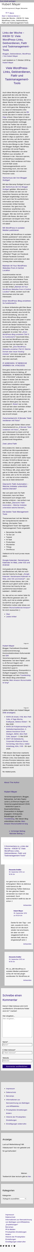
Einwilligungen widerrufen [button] (16, 1124)
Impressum (10, 1089)
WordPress (26, 54)
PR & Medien (10, 1229)
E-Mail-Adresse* (9, 1050)
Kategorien (7, 1195)
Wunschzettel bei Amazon (19, 608)
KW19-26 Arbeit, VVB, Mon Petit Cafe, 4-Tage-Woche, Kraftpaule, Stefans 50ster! (18, 719)
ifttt (27, 112)
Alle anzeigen (9, 713)
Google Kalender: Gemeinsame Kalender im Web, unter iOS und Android (16, 576)
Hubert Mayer (11, 4)
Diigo (5, 117)
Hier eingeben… (9, 1016)
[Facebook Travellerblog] (14, 1246)
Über (8, 614)
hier (29, 1176)
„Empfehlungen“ (11, 1224)
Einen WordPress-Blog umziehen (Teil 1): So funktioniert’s (16, 334)
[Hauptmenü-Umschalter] (10, 13)
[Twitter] (3, 1246)
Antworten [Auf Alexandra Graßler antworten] (27, 905)
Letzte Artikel (11, 617)
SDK (7, 656)
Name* (5, 1042)
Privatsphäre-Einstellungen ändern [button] (15, 1233)
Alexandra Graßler (15, 870)
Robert (15, 404)
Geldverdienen (15, 54)
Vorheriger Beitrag (17, 831)
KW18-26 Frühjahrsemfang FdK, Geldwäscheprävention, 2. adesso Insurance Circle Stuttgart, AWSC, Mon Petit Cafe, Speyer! (18, 731)
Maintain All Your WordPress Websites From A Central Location (17, 289)
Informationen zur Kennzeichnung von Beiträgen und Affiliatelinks (18, 1103)
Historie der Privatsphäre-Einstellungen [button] (15, 1238)
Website (6, 1058)
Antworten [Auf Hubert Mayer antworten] (27, 944)
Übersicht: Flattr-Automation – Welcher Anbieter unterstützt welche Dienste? (15, 505)
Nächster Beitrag (17, 833)
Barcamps (10, 1096)
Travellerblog (25, 675)
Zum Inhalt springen (8, 1)
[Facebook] (6, 1246)
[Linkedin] (1, 1246)
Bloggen (6, 54)
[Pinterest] (9, 1246)
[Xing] (12, 1246)
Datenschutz (11, 1092)
